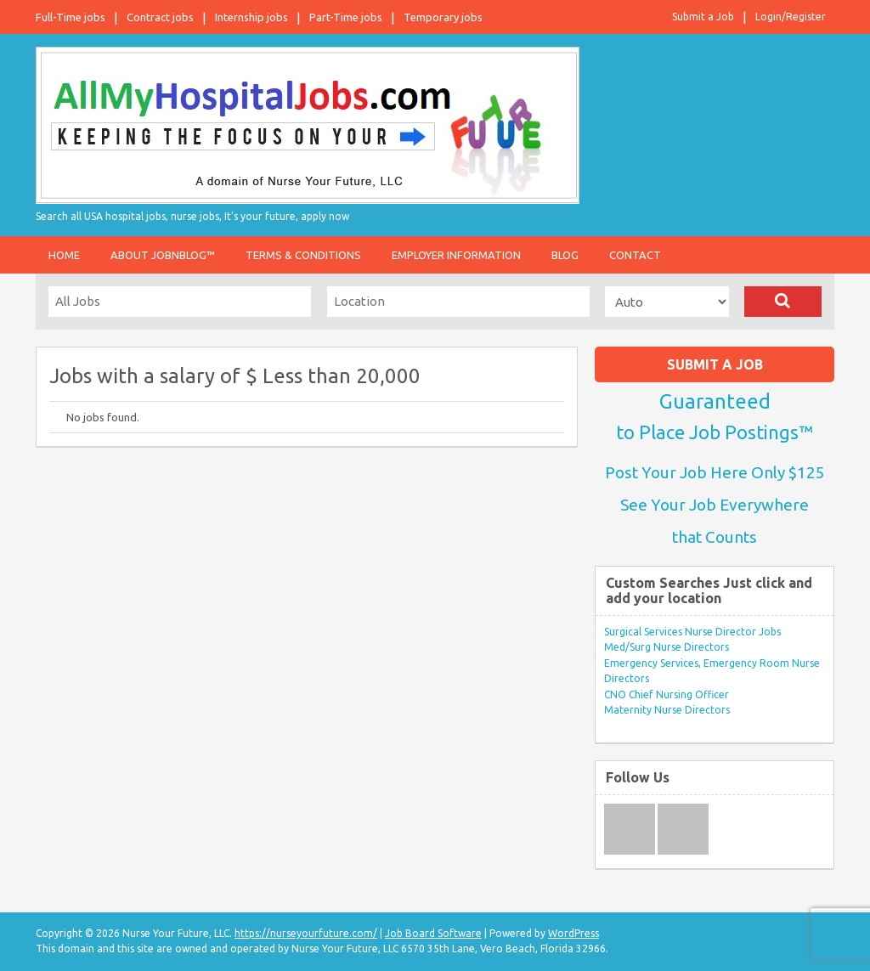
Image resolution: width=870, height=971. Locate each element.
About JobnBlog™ (162, 255)
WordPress (573, 933)
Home (64, 255)
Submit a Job (703, 16)
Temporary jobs (443, 17)
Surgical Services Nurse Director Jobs (692, 631)
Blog (565, 255)
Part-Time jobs (345, 17)
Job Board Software (433, 933)
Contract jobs (160, 17)
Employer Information (456, 255)
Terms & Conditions (303, 255)
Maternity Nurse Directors (667, 709)
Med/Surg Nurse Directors (666, 646)
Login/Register (790, 16)
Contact (635, 255)
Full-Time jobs (70, 17)
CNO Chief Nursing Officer (666, 694)
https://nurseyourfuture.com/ (305, 933)
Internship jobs (251, 17)
